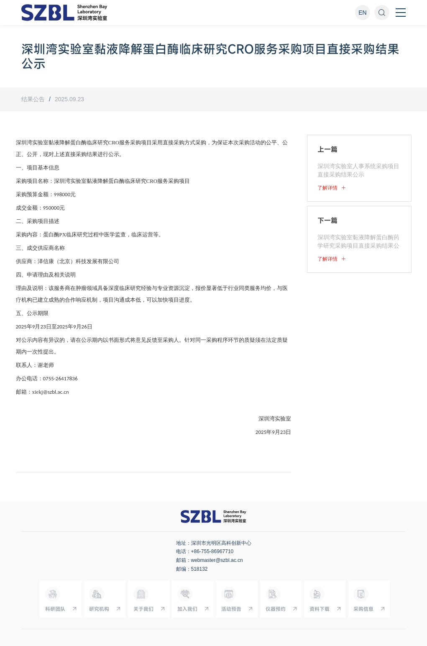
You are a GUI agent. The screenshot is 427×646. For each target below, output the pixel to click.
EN (362, 12)
